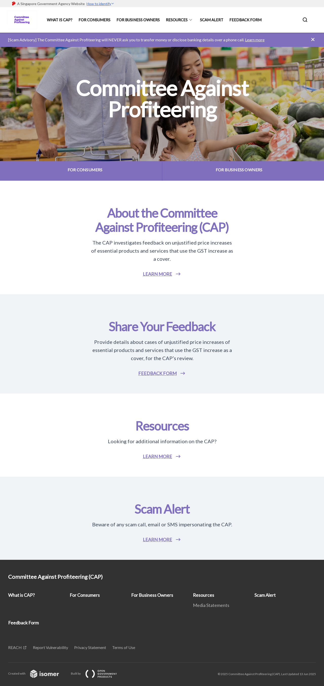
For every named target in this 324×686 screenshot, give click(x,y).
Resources (177, 19)
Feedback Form (245, 19)
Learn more (255, 39)
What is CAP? (59, 19)
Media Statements (211, 605)
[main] (162, 296)
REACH (15, 647)
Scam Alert (211, 19)
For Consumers (94, 19)
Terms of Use (123, 647)
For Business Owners (138, 19)
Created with (37, 673)
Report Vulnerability (50, 647)
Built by (98, 673)
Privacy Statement (90, 647)
